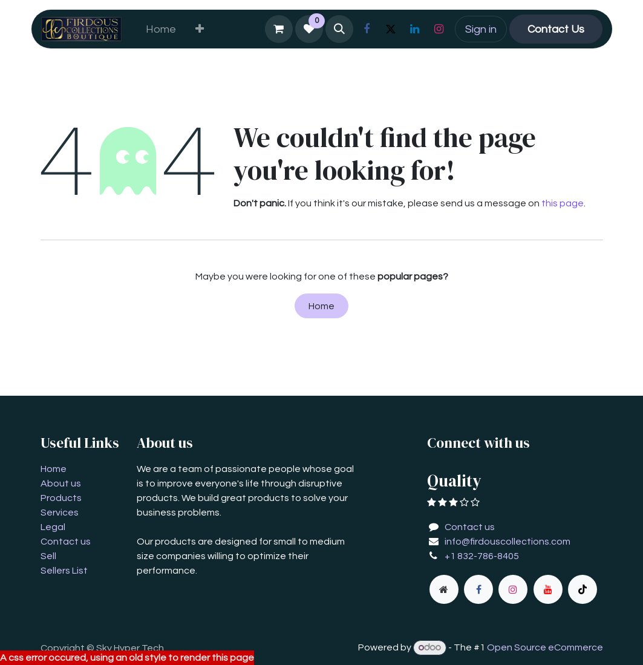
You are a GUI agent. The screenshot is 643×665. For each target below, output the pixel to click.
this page (562, 203)
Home (321, 306)
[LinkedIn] (415, 29)
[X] (391, 29)
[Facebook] (366, 29)
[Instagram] (439, 29)
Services (60, 512)
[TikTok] (582, 589)
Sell (48, 556)
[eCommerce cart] (279, 29)
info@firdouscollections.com (507, 541)
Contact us (66, 541)
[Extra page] (444, 589)
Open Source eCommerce (545, 647)
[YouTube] (548, 589)
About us (61, 483)
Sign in (481, 29)
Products (61, 498)
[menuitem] (161, 29)
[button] (339, 29)
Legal (53, 527)
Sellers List (64, 570)
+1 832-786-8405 (482, 556)
